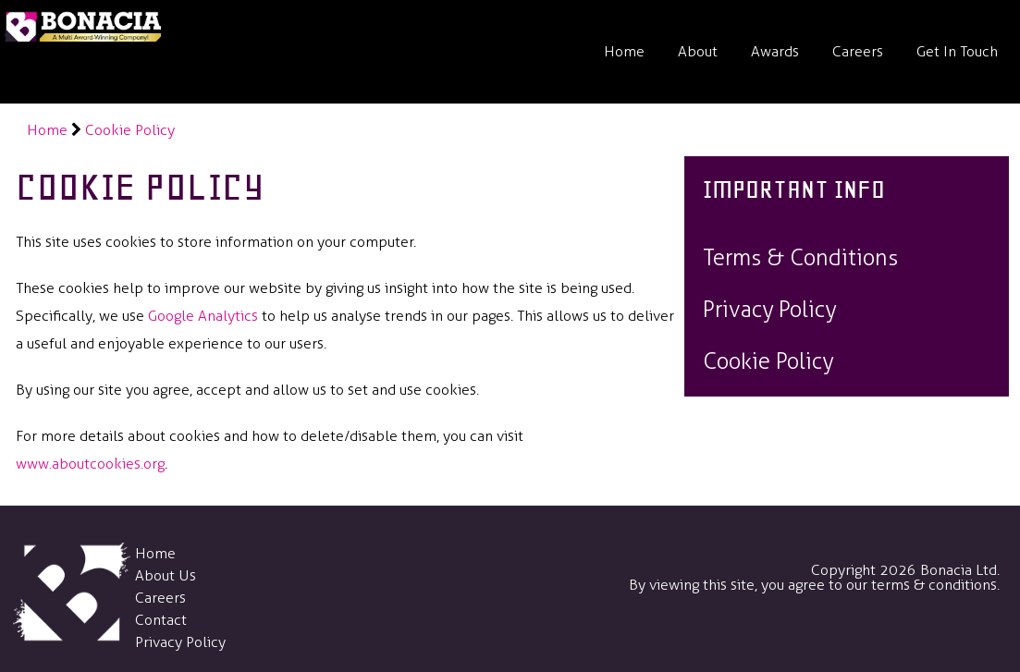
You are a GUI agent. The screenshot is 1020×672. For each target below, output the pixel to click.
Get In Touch (957, 51)
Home (624, 51)
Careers (857, 51)
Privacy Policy (180, 642)
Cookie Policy (130, 130)
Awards (775, 51)
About (698, 51)
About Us (165, 575)
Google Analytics (203, 315)
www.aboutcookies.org (90, 463)
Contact (161, 620)
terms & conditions (934, 584)
